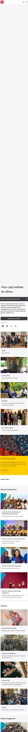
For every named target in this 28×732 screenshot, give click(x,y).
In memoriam (6, 375)
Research (4, 401)
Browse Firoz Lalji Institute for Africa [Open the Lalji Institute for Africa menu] (14, 299)
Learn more (5, 470)
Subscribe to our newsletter (14, 318)
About (3, 350)
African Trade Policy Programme (11, 566)
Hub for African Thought (9, 628)
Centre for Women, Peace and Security (13, 539)
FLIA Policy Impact (7, 428)
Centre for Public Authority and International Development (11, 513)
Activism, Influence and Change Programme (11, 592)
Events (4, 707)
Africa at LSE (6, 680)
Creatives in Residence (8, 653)
